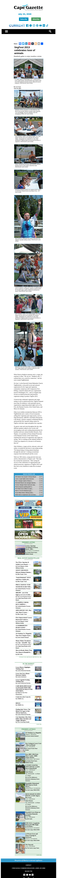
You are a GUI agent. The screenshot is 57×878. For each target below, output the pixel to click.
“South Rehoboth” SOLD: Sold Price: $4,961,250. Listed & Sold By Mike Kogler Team (23, 579)
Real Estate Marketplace (28, 558)
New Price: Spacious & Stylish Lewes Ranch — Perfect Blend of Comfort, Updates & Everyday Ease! (23, 563)
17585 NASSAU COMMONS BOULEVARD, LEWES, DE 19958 (28, 868)
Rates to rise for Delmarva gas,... (23, 490)
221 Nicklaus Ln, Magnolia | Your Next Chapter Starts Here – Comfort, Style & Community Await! (24, 635)
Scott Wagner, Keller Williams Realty (22, 567)
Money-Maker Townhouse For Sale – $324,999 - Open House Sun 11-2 (23, 642)
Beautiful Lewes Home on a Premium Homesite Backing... (32, 813)
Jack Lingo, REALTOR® (33, 790)
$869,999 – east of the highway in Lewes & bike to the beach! (24, 594)
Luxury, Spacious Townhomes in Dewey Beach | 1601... (31, 547)
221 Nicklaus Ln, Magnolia (33, 732)
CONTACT (28, 865)
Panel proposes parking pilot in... (24, 486)
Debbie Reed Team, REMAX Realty (31, 553)
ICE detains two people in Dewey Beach (25, 476)
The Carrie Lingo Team (33, 848)
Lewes (26, 746)
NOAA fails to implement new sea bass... (26, 494)
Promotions (23, 657)
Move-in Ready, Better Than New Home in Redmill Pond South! (24, 651)
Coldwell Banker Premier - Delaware (23, 589)
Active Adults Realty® (23, 637)
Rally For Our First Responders (21, 693)
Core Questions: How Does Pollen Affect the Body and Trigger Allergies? (23, 718)
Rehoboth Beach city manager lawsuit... (25, 482)
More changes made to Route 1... (24, 480)
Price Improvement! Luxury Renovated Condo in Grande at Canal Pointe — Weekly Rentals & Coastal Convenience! (24, 619)
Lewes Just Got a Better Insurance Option (22, 674)
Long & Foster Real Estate (31, 749)
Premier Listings (28, 729)
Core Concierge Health (23, 722)
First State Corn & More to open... (24, 488)
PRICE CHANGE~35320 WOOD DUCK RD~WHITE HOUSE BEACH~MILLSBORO (24, 586)
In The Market (28, 664)
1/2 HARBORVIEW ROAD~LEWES (21, 626)
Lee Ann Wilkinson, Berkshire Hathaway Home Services (32, 779)
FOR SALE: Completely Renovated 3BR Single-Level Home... (32, 824)
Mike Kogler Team (22, 574)
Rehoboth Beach (29, 759)
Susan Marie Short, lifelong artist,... (24, 492)
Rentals (37, 657)
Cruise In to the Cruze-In (23, 697)
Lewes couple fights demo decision (24, 478)
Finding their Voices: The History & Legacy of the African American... (23, 711)
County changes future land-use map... (25, 484)
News (30, 657)
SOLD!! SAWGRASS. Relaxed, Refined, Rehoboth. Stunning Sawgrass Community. (24, 571)
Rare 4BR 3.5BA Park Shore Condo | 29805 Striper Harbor (31, 756)
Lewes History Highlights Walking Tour (23, 668)
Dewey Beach (28, 550)
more (38, 724)
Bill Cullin (20, 654)
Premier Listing (28, 542)
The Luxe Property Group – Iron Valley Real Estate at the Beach (24, 598)
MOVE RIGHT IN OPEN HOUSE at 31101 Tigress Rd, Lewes (32, 795)
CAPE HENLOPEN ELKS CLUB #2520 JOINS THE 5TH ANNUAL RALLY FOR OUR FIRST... (24, 688)
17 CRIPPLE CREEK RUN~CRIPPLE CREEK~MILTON (22, 604)
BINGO (18, 703)
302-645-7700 (28, 871)
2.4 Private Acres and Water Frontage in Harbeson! (31, 835)
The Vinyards (29, 844)
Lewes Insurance (21, 676)
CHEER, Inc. (20, 698)
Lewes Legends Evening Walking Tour (22, 680)
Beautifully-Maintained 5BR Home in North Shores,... (32, 785)
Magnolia (27, 734)
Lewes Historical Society (23, 670)
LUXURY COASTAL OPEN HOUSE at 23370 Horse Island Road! (32, 766)
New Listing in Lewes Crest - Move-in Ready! (33, 744)
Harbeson (27, 838)
